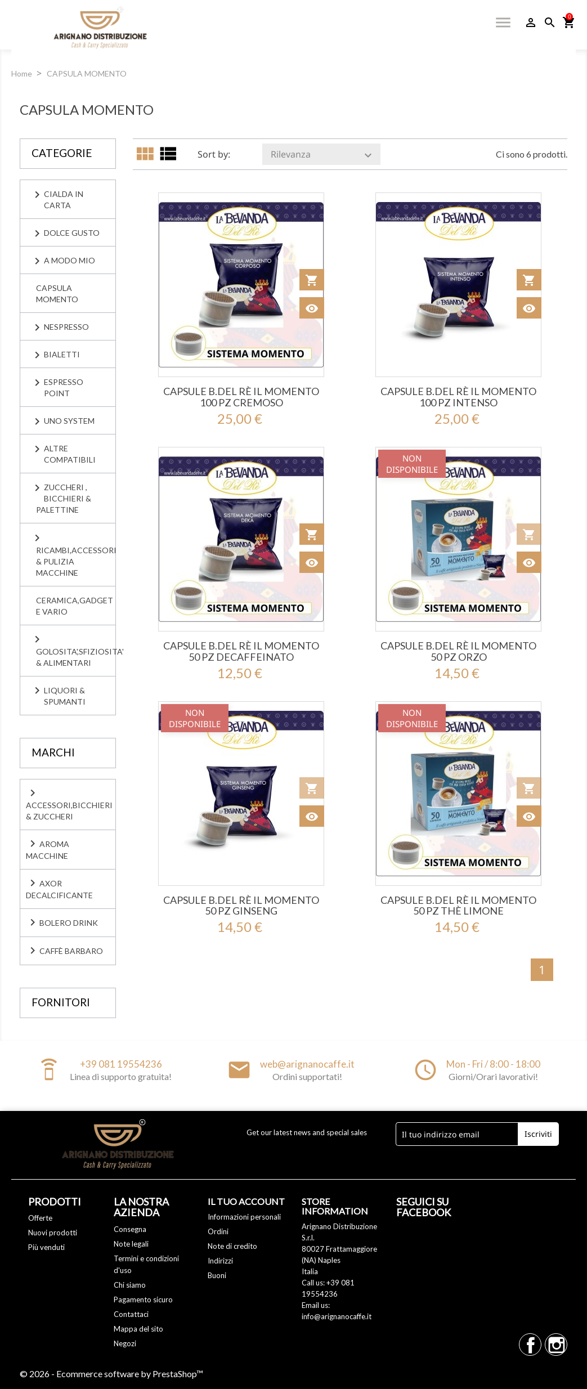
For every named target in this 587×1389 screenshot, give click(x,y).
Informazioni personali (244, 1216)
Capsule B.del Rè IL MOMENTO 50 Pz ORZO (458, 651)
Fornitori (61, 1002)
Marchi (53, 752)
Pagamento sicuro (143, 1299)
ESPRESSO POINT (63, 387)
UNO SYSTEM (69, 420)
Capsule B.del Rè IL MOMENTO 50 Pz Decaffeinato (241, 651)
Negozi (125, 1343)
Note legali (131, 1243)
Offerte (40, 1217)
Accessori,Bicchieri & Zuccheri (69, 803)
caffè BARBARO (64, 950)
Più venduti (46, 1247)
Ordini (218, 1231)
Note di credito (232, 1246)
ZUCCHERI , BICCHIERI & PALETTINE (63, 498)
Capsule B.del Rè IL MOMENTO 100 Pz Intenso (458, 397)
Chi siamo (130, 1284)
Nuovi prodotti (52, 1232)
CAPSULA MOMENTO (57, 293)
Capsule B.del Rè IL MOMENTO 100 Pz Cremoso (241, 397)
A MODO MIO (69, 260)
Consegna (130, 1229)
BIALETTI (62, 354)
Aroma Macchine (47, 849)
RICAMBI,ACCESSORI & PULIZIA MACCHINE (75, 561)
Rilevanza (323, 155)
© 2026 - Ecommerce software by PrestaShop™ (111, 1373)
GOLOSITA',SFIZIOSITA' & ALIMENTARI (75, 657)
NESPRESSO (66, 326)
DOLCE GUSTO (72, 233)
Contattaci (131, 1314)
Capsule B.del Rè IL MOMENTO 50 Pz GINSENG (241, 905)
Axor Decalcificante (59, 888)
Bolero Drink (62, 922)
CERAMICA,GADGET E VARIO (74, 605)
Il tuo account (246, 1201)
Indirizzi (220, 1260)
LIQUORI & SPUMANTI (65, 695)
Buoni (217, 1275)
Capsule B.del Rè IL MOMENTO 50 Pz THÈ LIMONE (458, 905)
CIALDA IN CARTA (63, 199)
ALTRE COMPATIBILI (70, 453)
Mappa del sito (138, 1328)
